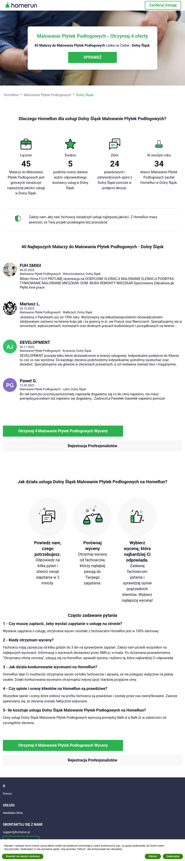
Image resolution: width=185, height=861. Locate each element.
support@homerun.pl (16, 832)
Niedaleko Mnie (13, 813)
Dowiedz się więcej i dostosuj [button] (23, 856)
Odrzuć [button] (153, 856)
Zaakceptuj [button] (173, 856)
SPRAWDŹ (93, 57)
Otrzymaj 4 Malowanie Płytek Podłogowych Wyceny (63, 431)
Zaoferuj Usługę (163, 5)
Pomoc (7, 793)
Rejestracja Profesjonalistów (92, 446)
